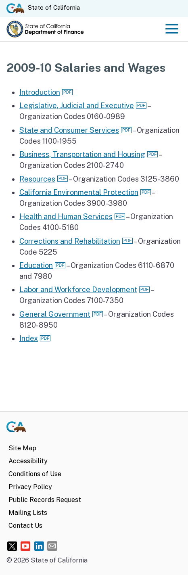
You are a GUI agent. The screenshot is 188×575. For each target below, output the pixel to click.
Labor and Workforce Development (78, 289)
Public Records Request (44, 500)
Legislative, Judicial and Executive (76, 105)
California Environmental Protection (78, 192)
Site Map (22, 448)
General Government (54, 314)
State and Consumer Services (69, 130)
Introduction (39, 92)
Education (36, 265)
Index (28, 338)
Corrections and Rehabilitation (69, 241)
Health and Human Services (66, 216)
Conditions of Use (34, 474)
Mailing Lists (27, 512)
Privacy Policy (30, 487)
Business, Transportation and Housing (82, 154)
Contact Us (25, 525)
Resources (37, 179)
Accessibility (28, 461)
